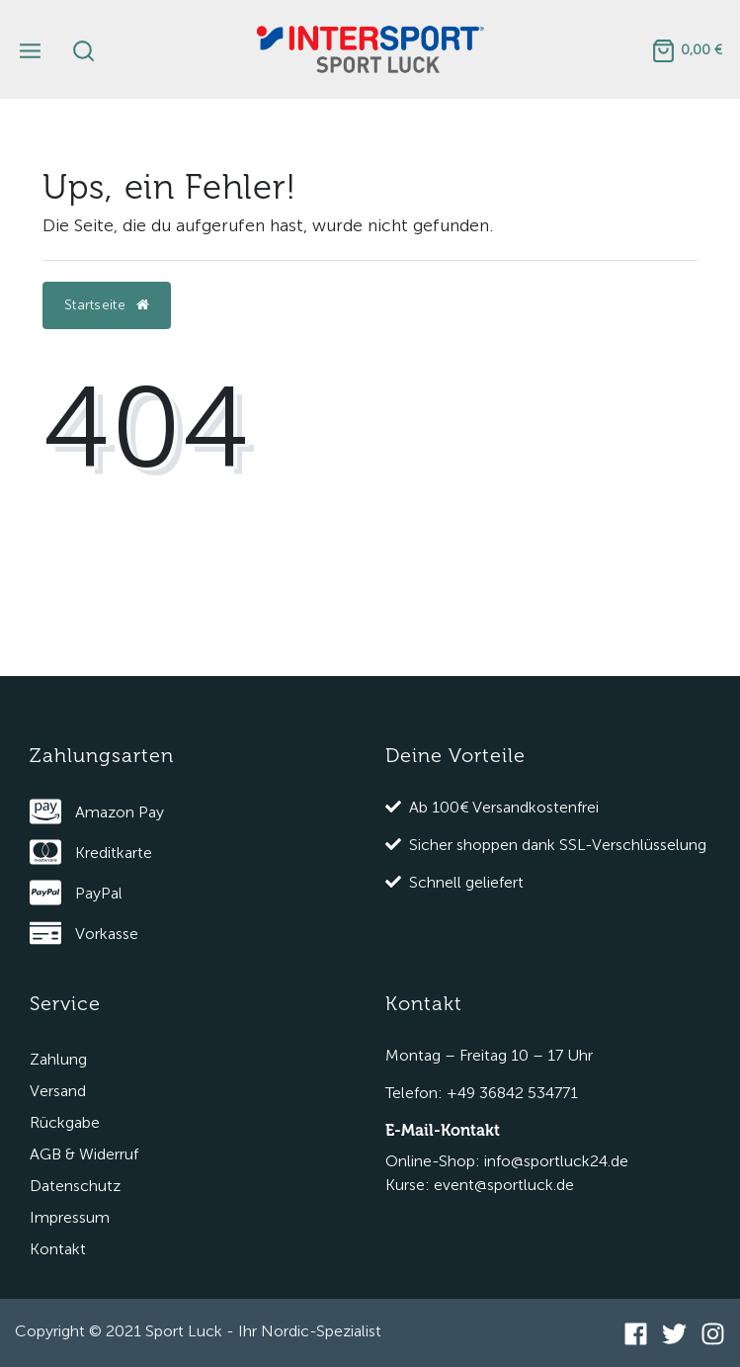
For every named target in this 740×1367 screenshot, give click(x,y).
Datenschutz (75, 1185)
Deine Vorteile (455, 755)
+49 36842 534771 (512, 1092)
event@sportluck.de (504, 1184)
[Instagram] (712, 1333)
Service (65, 1003)
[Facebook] (635, 1333)
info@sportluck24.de (556, 1161)
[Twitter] (674, 1333)
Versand (58, 1090)
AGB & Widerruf (84, 1154)
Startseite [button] (106, 305)
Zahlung (58, 1059)
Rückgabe (65, 1122)
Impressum (70, 1217)
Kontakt (58, 1248)
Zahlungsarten (102, 755)
